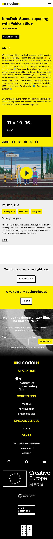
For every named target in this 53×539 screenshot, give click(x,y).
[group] (14, 340)
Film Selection (26, 409)
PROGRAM (26, 404)
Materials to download (26, 443)
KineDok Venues (26, 414)
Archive (26, 453)
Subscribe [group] (45, 341)
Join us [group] (26, 301)
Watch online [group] (26, 279)
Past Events (26, 448)
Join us (26, 429)
